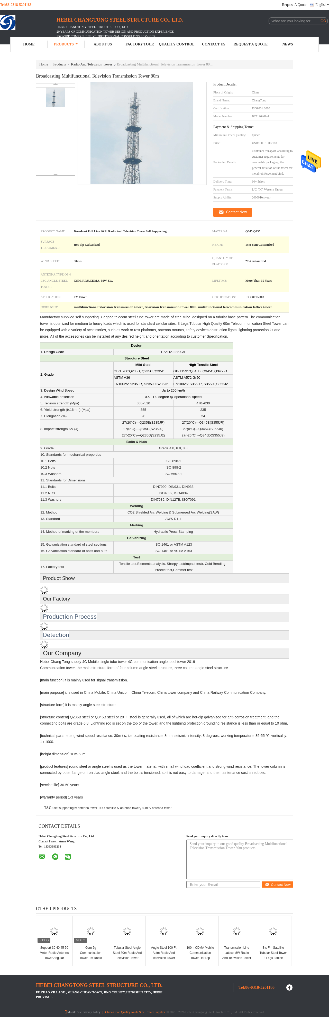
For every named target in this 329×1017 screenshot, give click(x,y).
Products (66, 44)
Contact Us (213, 44)
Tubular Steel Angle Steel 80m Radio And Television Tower (127, 953)
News (287, 44)
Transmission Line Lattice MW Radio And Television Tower (236, 953)
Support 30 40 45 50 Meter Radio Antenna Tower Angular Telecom (54, 955)
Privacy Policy (91, 1012)
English (322, 5)
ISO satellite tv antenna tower (119, 808)
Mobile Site (73, 1012)
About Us (103, 44)
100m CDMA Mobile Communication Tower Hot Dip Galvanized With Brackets (200, 958)
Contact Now (236, 212)
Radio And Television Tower (91, 64)
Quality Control (177, 44)
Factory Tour (139, 44)
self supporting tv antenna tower (75, 808)
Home (28, 44)
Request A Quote (294, 5)
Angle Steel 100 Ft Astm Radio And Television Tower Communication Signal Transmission (163, 958)
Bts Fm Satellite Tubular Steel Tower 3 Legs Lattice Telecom (273, 955)
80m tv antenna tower (156, 808)
